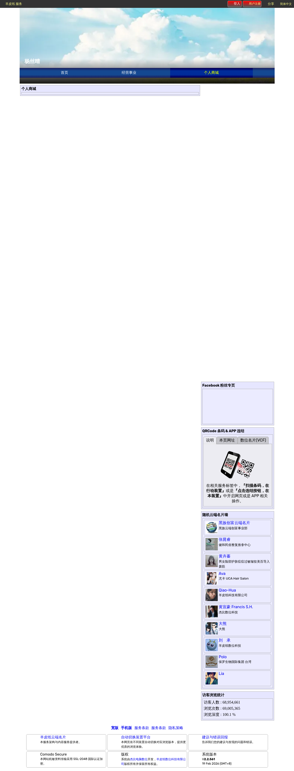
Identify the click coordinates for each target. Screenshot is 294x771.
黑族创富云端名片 (234, 522)
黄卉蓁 (224, 556)
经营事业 (129, 72)
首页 (64, 72)
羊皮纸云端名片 (53, 737)
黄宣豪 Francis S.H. (236, 607)
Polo (223, 657)
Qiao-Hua (227, 590)
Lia (221, 673)
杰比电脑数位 (139, 759)
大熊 (223, 623)
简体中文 (286, 4)
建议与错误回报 (215, 737)
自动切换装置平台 (136, 737)
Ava (222, 573)
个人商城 (211, 72)
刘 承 (224, 640)
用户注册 (252, 3)
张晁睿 (224, 539)
